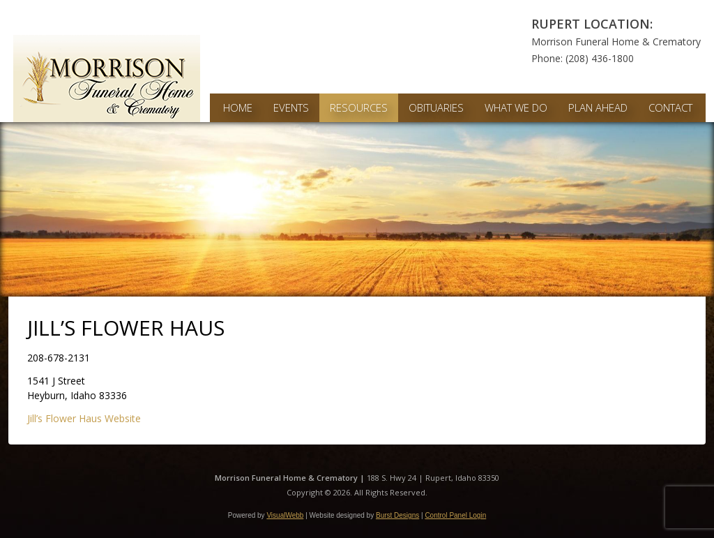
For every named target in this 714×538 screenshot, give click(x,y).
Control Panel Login (455, 515)
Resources (359, 107)
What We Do (516, 107)
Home (237, 107)
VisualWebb (284, 515)
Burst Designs (397, 515)
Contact (670, 107)
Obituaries (436, 107)
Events (291, 107)
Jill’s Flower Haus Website (84, 418)
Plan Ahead (598, 107)
